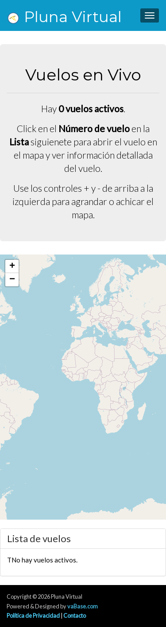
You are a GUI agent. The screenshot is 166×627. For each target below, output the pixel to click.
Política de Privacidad (33, 615)
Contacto (74, 615)
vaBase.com (82, 606)
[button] (12, 266)
